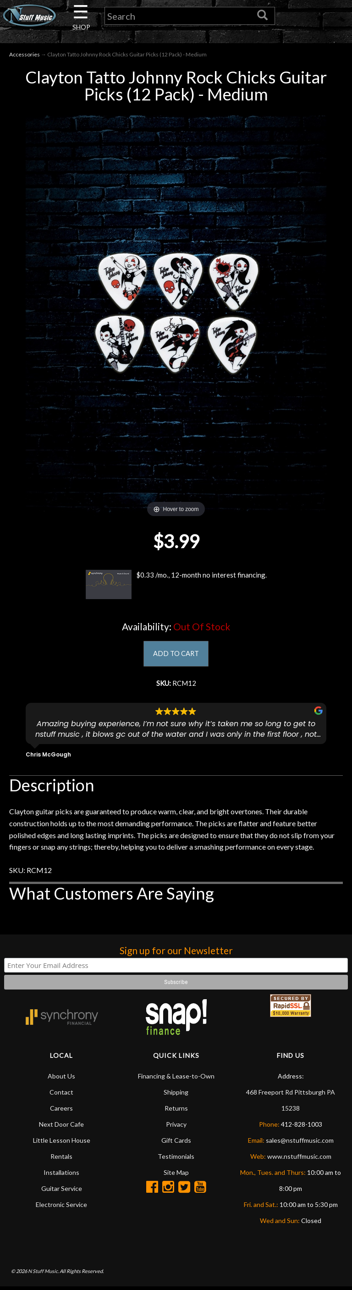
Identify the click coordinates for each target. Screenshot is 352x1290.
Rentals (61, 1159)
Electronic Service (61, 1208)
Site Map (176, 1175)
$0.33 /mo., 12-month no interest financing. (176, 586)
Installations (61, 1175)
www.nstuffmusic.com (299, 1159)
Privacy (176, 1127)
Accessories (24, 55)
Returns (176, 1111)
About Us (61, 1079)
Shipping (176, 1095)
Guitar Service (61, 1191)
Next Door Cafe (61, 1127)
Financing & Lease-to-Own (176, 1079)
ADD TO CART (176, 655)
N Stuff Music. (43, 1274)
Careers (61, 1111)
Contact (61, 1095)
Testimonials (176, 1159)
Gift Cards (176, 1143)
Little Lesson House (61, 1143)
